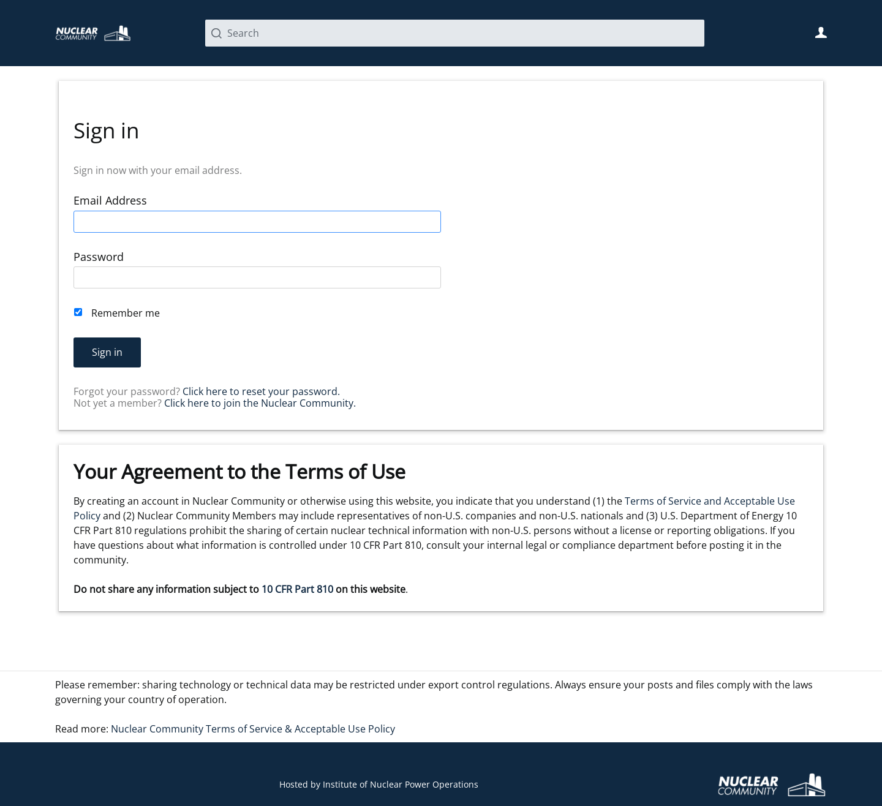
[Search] (454, 33)
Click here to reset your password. (261, 391)
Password (99, 257)
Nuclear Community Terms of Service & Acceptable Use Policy (253, 729)
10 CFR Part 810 (297, 589)
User (821, 32)
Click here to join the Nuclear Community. (260, 403)
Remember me (125, 313)
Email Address (110, 200)
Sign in (107, 352)
